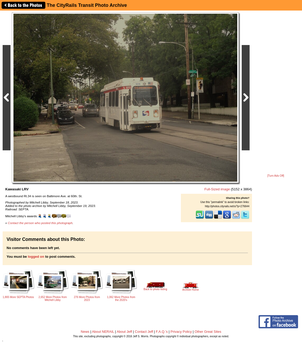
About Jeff (124, 332)
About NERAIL (103, 332)
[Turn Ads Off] (275, 175)
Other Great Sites (208, 332)
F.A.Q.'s (162, 332)
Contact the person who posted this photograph (40, 223)
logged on (36, 257)
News (85, 332)
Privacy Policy (181, 332)
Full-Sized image (217, 189)
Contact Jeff (144, 332)
